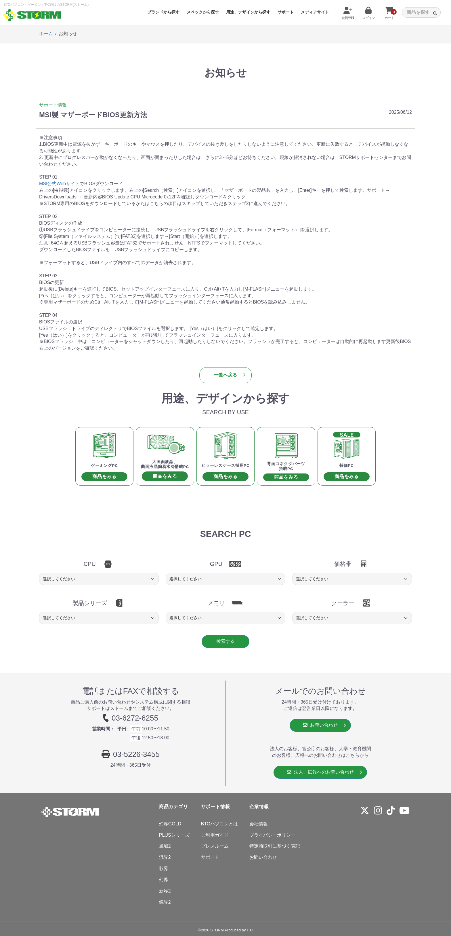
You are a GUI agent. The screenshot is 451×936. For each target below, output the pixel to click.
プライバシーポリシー (272, 835)
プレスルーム (215, 846)
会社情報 (258, 823)
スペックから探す (203, 12)
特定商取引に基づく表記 (274, 846)
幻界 (163, 879)
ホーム (46, 33)
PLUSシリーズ (174, 835)
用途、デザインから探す (248, 12)
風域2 (165, 846)
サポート (286, 12)
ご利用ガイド (215, 835)
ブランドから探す (163, 12)
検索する (225, 641)
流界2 (165, 857)
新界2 (165, 890)
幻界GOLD (170, 823)
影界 (163, 868)
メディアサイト (315, 12)
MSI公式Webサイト (59, 183)
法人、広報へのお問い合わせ (320, 772)
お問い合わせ (320, 725)
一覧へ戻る (225, 374)
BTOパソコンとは (219, 823)
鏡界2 (165, 902)
